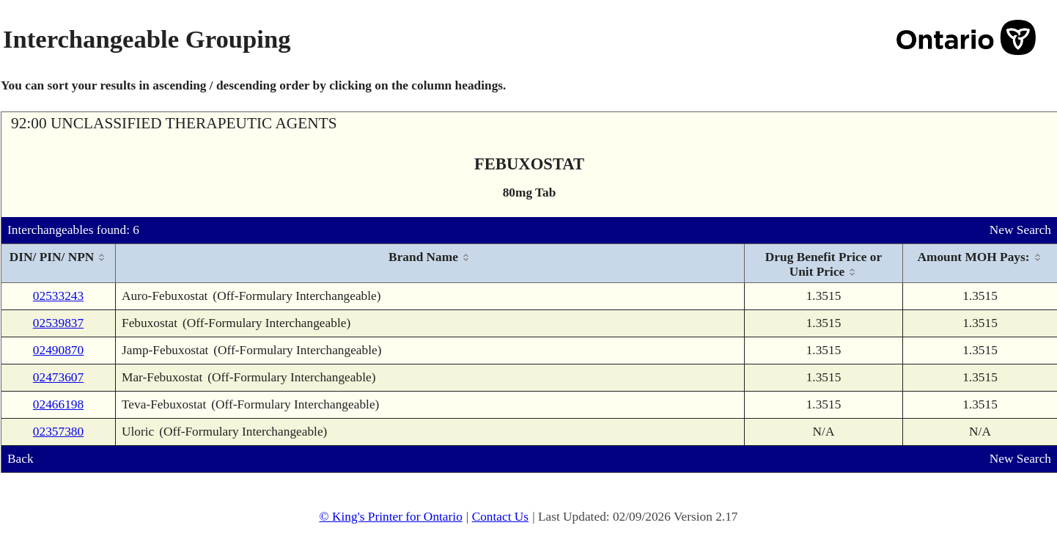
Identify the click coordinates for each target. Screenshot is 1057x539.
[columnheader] (58, 263)
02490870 (58, 350)
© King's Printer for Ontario (390, 517)
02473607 (58, 377)
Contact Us (500, 517)
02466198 (58, 404)
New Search (1020, 230)
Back (20, 459)
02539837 (58, 323)
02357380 (58, 432)
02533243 (58, 296)
